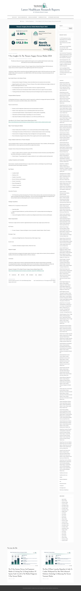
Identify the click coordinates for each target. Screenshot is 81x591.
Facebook (12, 275)
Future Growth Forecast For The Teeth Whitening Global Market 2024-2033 (20, 281)
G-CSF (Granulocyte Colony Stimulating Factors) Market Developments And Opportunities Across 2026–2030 (65, 41)
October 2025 (65, 508)
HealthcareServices (22, 17)
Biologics (14, 17)
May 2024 (64, 534)
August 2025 (64, 511)
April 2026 (64, 499)
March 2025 (64, 519)
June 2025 (64, 514)
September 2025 (65, 509)
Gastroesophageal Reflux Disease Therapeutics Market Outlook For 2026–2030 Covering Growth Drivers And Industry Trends (66, 71)
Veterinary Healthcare (53, 17)
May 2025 (64, 516)
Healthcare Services (64, 472)
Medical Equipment (32, 17)
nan (60, 481)
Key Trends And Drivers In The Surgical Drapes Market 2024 (44, 281)
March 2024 (64, 537)
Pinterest (29, 275)
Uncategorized (62, 487)
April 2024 (64, 535)
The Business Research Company (24, 58)
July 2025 (64, 512)
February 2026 (65, 502)
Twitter (21, 275)
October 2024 (65, 526)
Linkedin (38, 275)
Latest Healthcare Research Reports (40, 9)
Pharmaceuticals (42, 17)
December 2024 (65, 523)
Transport (62, 485)
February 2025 (65, 520)
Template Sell (55, 588)
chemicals (61, 80)
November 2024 (65, 525)
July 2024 (64, 531)
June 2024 (64, 532)
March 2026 (64, 500)
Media (61, 477)
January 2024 (64, 540)
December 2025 (65, 505)
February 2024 (65, 538)
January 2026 (64, 503)
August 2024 (64, 529)
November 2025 (65, 506)
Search (61, 25)
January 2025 (64, 522)
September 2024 (65, 528)
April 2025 (64, 517)
